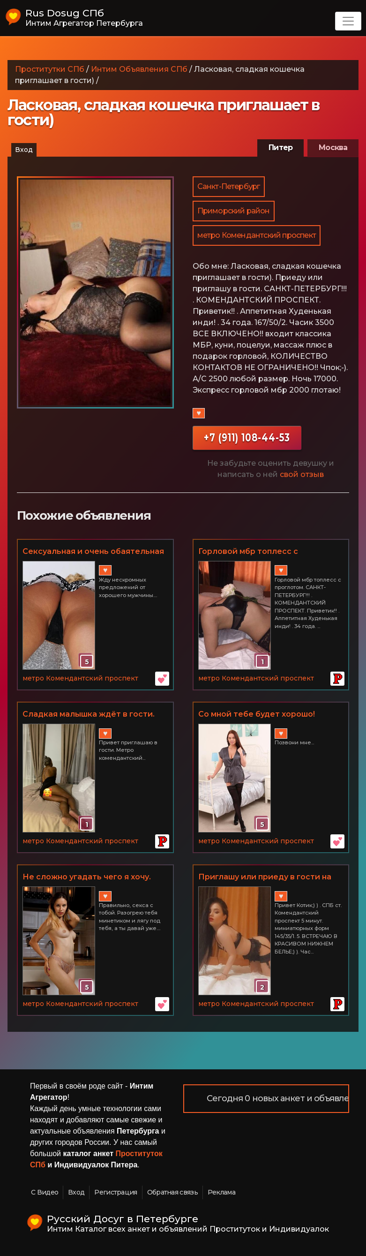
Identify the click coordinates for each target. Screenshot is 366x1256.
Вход (24, 149)
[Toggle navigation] (348, 21)
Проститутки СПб (49, 69)
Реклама (221, 1192)
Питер (280, 147)
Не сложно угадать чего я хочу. (86, 876)
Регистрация (115, 1192)
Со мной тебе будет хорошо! (256, 714)
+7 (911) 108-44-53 (247, 437)
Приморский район (233, 210)
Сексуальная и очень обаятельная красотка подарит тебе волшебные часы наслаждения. (93, 552)
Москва (333, 147)
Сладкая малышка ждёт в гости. (88, 714)
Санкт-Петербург (228, 186)
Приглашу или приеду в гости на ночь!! (264, 877)
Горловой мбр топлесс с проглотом (248, 552)
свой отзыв (302, 474)
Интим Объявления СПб (139, 69)
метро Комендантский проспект (256, 235)
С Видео (44, 1192)
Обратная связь (172, 1192)
